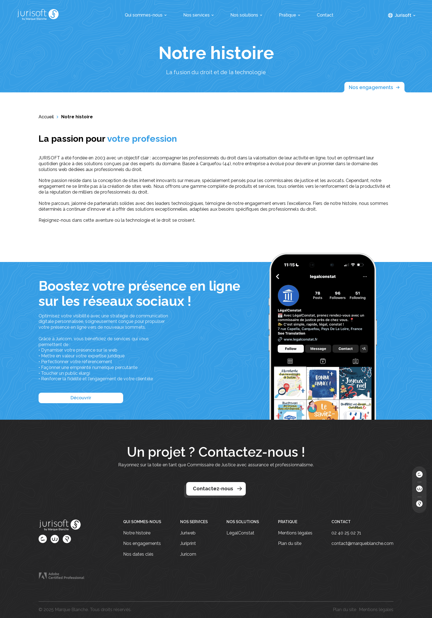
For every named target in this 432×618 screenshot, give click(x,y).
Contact (325, 15)
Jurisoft (405, 15)
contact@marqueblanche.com (362, 543)
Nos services (198, 15)
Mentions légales (295, 533)
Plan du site (289, 543)
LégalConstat (240, 533)
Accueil (46, 116)
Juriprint (188, 543)
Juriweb (188, 533)
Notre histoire (77, 116)
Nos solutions (246, 15)
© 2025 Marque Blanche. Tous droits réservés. (85, 609)
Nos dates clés (138, 554)
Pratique (289, 15)
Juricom (188, 554)
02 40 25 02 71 (346, 533)
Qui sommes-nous (146, 15)
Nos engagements (374, 87)
